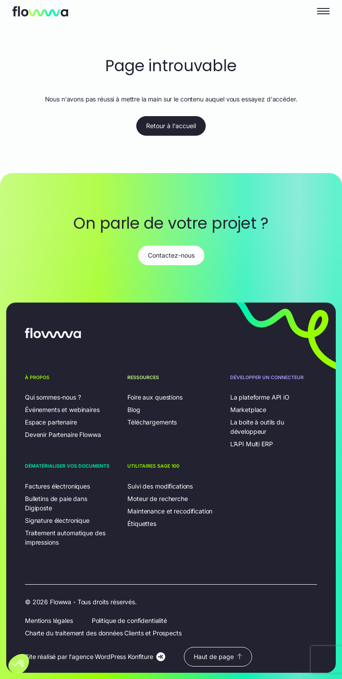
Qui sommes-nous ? (53, 397)
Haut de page (218, 656)
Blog (133, 409)
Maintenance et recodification (169, 511)
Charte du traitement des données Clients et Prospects (103, 633)
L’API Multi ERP (251, 444)
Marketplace (248, 409)
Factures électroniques (57, 486)
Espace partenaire (51, 422)
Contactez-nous (171, 255)
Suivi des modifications (160, 486)
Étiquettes (141, 523)
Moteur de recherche (157, 498)
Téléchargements (152, 422)
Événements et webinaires (62, 409)
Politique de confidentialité (129, 620)
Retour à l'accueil (171, 125)
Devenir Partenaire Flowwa (63, 434)
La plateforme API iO (259, 397)
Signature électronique (57, 520)
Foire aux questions (154, 397)
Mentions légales (49, 620)
